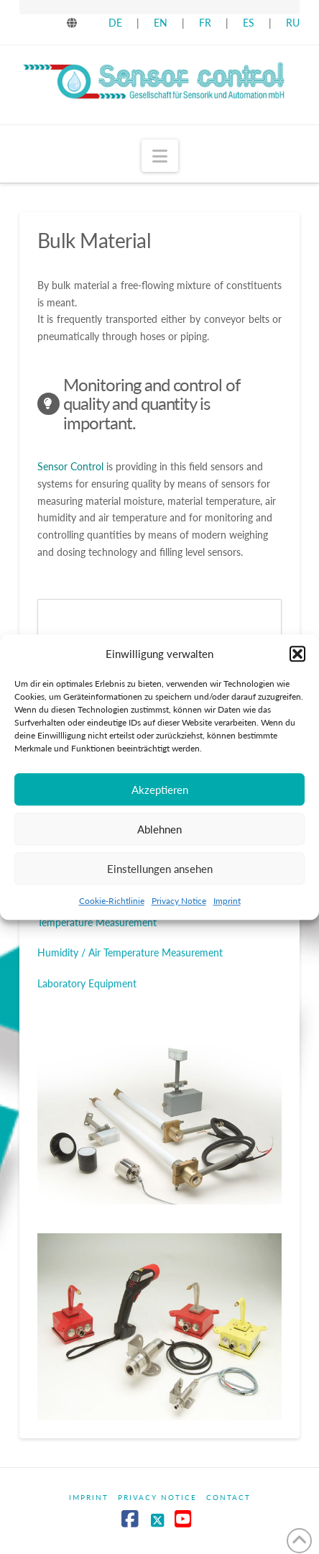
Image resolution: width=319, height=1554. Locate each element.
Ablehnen (159, 829)
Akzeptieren (159, 789)
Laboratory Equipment (87, 983)
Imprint (227, 900)
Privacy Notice (179, 900)
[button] (297, 654)
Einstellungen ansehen (160, 868)
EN (160, 23)
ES (250, 23)
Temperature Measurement (97, 922)
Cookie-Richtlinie (111, 900)
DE (115, 23)
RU (293, 23)
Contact (228, 1497)
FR (205, 23)
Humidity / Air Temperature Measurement (130, 952)
